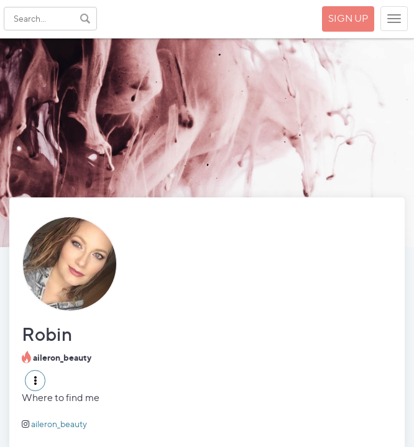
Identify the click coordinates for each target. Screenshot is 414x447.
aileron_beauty (59, 423)
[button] (35, 380)
